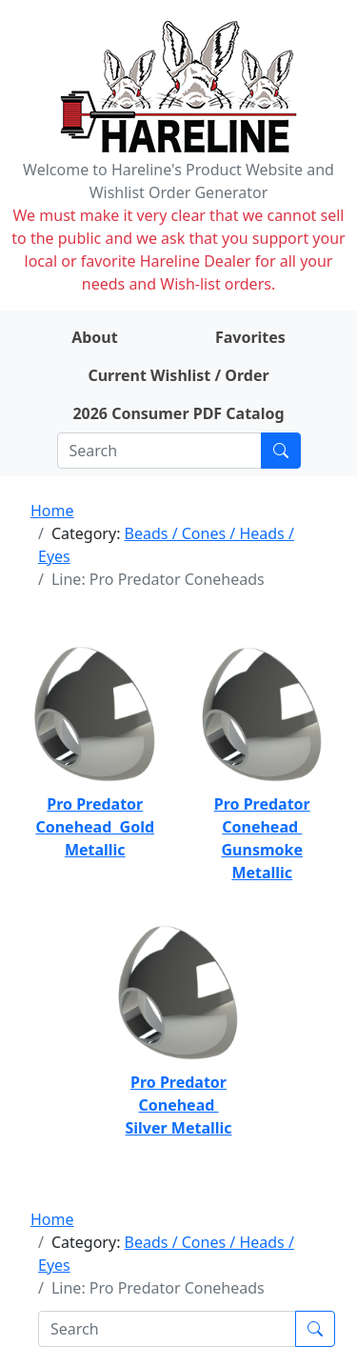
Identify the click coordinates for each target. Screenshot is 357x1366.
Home (52, 510)
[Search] (159, 450)
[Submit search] (281, 450)
